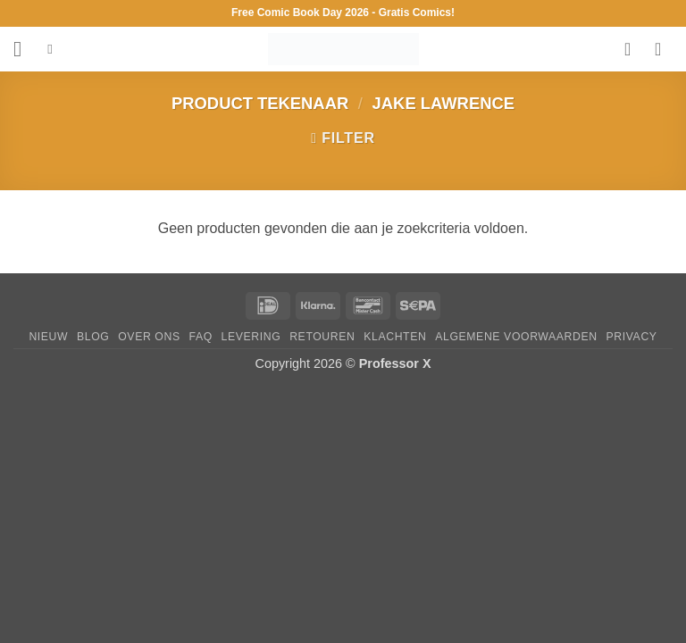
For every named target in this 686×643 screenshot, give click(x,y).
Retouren (322, 336)
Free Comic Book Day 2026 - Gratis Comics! (343, 12)
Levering (251, 336)
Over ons (149, 336)
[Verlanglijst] (633, 49)
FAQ (201, 336)
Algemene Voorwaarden (516, 336)
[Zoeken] (54, 49)
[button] (24, 49)
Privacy (632, 336)
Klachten (395, 336)
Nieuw (48, 336)
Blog (93, 336)
